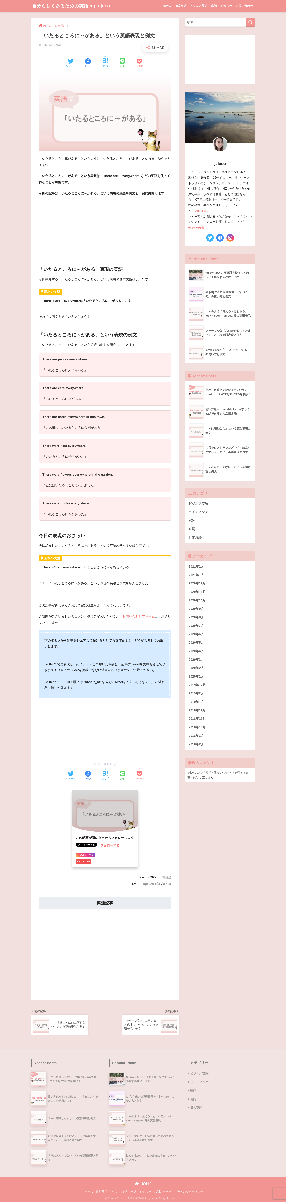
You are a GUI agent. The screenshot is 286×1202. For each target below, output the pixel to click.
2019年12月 (197, 685)
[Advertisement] (105, 227)
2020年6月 (196, 634)
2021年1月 (196, 575)
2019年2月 (196, 693)
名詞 (214, 5)
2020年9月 (196, 609)
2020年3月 (196, 659)
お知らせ (226, 5)
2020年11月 (197, 592)
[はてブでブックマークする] (105, 63)
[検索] (250, 22)
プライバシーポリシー (189, 1191)
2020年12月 (197, 583)
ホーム (167, 5)
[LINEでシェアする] (122, 63)
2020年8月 (196, 617)
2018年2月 (196, 744)
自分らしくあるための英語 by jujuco (71, 6)
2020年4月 (196, 651)
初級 (168, 884)
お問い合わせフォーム (139, 616)
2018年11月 (197, 719)
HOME (143, 1183)
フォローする (110, 845)
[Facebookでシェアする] (87, 63)
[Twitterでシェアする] (70, 63)
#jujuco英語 (196, 227)
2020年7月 (196, 626)
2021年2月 (196, 566)
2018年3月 (196, 736)
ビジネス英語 (198, 5)
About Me (201, 210)
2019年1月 (196, 702)
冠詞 (192, 520)
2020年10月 (197, 600)
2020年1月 (196, 676)
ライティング (198, 512)
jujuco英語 (152, 884)
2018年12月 (197, 710)
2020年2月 (196, 668)
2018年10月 (197, 727)
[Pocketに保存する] (139, 63)
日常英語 (181, 5)
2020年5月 (196, 642)
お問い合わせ (244, 5)
